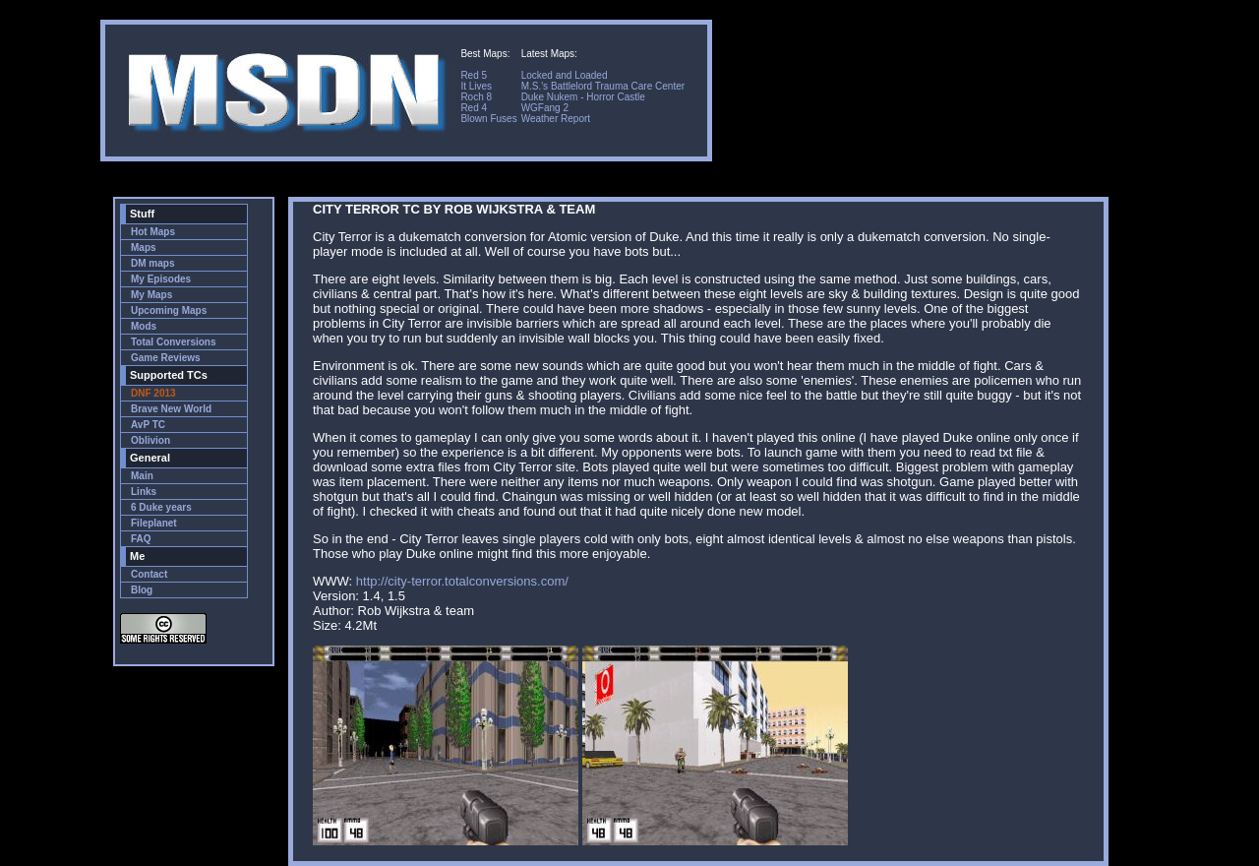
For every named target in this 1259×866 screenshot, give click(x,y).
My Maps (151, 294)
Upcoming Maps (169, 310)
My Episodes (161, 279)
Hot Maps (153, 231)
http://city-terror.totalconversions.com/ (462, 581)
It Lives (476, 86)
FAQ (141, 538)
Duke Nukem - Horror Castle (583, 97)
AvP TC (148, 424)
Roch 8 (476, 97)
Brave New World (171, 408)
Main (142, 475)
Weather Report (555, 118)
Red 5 (473, 75)
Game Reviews (166, 357)
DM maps (152, 263)
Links (143, 491)
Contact (149, 574)
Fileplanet (154, 523)
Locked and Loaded (564, 75)
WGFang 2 (545, 107)
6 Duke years (161, 507)
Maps (143, 247)
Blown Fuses (488, 118)
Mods (143, 326)
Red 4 (473, 107)
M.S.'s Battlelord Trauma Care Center (603, 86)
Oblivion (150, 440)
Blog (141, 590)
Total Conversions (173, 342)
